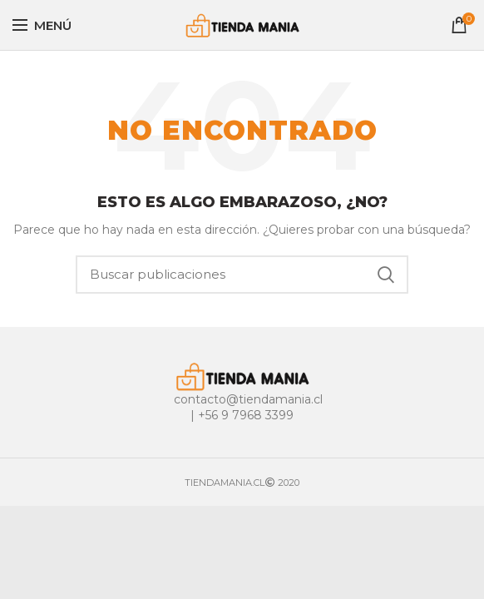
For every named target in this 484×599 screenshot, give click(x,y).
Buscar (386, 274)
